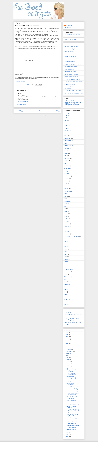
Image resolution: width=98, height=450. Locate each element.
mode (65, 203)
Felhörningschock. (71, 423)
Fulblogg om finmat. (72, 429)
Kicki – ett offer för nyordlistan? (71, 401)
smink (65, 206)
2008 (67, 434)
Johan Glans (23, 81)
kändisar (66, 188)
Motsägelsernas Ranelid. (73, 425)
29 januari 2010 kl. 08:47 (23, 101)
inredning (66, 246)
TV (19, 86)
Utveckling (66, 239)
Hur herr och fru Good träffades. (72, 79)
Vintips (66, 241)
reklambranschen (68, 297)
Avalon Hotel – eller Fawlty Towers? (72, 90)
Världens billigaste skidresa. (71, 407)
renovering (67, 176)
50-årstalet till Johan (69, 69)
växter (65, 254)
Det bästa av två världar (70, 56)
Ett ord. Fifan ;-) (68, 325)
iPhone (66, 211)
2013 (67, 336)
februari (69, 366)
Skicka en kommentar (21, 104)
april (68, 361)
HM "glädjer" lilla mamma (70, 71)
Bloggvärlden (67, 128)
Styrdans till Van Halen (69, 84)
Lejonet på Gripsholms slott (70, 59)
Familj (65, 125)
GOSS (66, 135)
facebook (66, 244)
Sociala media (67, 140)
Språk (65, 143)
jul (65, 198)
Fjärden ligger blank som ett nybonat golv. (73, 393)
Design (66, 261)
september (70, 351)
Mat (65, 163)
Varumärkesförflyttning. (72, 389)
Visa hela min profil (69, 27)
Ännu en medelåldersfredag (71, 76)
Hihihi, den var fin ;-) (69, 312)
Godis (65, 266)
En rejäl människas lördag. (70, 66)
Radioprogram (67, 186)
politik (65, 193)
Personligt (66, 113)
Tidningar (66, 130)
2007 (67, 436)
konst (65, 281)
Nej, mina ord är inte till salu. (71, 46)
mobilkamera (67, 191)
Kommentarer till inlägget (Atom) (41, 115)
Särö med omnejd (68, 145)
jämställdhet (67, 201)
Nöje (65, 183)
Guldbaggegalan (17, 81)
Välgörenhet (67, 276)
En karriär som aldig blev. (70, 49)
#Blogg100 (67, 168)
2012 (67, 339)
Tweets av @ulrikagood (70, 39)
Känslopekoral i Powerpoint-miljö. (71, 377)
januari (69, 368)
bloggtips (66, 173)
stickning (66, 231)
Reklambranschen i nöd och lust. (72, 101)
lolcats (66, 249)
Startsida (38, 111)
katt (65, 150)
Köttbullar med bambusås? (70, 384)
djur (65, 279)
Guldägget (66, 171)
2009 (67, 432)
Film (65, 155)
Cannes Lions (67, 138)
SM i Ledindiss (67, 54)
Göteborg (66, 148)
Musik (65, 133)
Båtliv (65, 256)
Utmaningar (67, 224)
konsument (67, 284)
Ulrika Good (69, 25)
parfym (66, 294)
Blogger (55, 446)
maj (68, 359)
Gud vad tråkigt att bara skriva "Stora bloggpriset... (72, 415)
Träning (66, 153)
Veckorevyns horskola (69, 61)
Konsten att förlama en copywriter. (72, 102)
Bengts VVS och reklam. (70, 103)
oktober (69, 349)
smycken (66, 302)
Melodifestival (67, 271)
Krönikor (66, 178)
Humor (66, 221)
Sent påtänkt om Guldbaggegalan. (71, 374)
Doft (65, 264)
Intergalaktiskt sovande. (72, 386)
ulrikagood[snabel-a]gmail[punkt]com (73, 34)
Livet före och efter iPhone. (71, 380)
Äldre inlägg (56, 111)
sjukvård (66, 299)
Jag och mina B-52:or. (72, 396)
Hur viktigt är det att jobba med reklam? (73, 81)
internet (66, 196)
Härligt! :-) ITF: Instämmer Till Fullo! (72, 322)
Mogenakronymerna (69, 51)
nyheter (66, 213)
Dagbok (66, 259)
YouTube (66, 166)
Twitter (66, 181)
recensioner (67, 158)
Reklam (66, 118)
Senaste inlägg (19, 111)
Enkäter (66, 218)
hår (65, 208)
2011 (67, 341)
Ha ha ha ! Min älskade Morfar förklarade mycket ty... (71, 319)
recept (65, 229)
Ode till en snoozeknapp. (73, 391)
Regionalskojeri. (71, 398)
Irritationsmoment (68, 269)
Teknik (66, 274)
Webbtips (66, 226)
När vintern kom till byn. (72, 419)
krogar (66, 287)
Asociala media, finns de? (73, 404)
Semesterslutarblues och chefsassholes (70, 87)
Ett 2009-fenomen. (71, 427)
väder (65, 304)
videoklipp (66, 234)
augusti (69, 353)
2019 (67, 332)
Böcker (66, 160)
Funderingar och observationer (71, 236)
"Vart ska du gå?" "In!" (72, 421)
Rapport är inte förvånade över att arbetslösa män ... (73, 411)
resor (65, 251)
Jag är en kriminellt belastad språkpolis (73, 93)
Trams (65, 115)
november (69, 347)
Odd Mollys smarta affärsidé (71, 74)
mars (68, 364)
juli (68, 355)
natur (65, 292)
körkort (66, 289)
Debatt (66, 120)
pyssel (66, 216)
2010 (67, 343)
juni (68, 357)
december (69, 345)
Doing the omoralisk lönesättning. (72, 370)
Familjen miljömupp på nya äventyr (72, 64)
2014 (67, 334)
